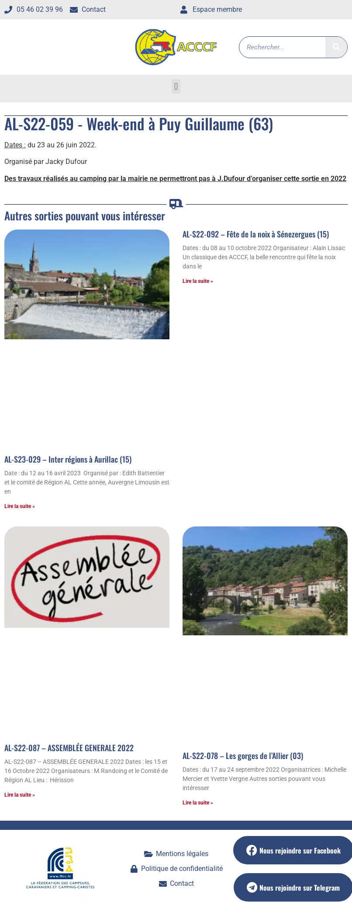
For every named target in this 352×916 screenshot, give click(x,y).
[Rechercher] (336, 47)
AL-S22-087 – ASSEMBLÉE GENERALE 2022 (69, 747)
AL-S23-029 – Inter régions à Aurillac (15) (67, 459)
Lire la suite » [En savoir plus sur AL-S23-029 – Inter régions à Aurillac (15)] (19, 506)
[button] (176, 86)
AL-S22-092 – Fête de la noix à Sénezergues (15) (256, 234)
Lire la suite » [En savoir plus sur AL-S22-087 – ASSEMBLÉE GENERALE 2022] (19, 795)
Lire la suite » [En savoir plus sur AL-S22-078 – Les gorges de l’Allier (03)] (198, 803)
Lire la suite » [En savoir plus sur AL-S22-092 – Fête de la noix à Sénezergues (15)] (198, 281)
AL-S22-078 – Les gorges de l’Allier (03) (243, 755)
